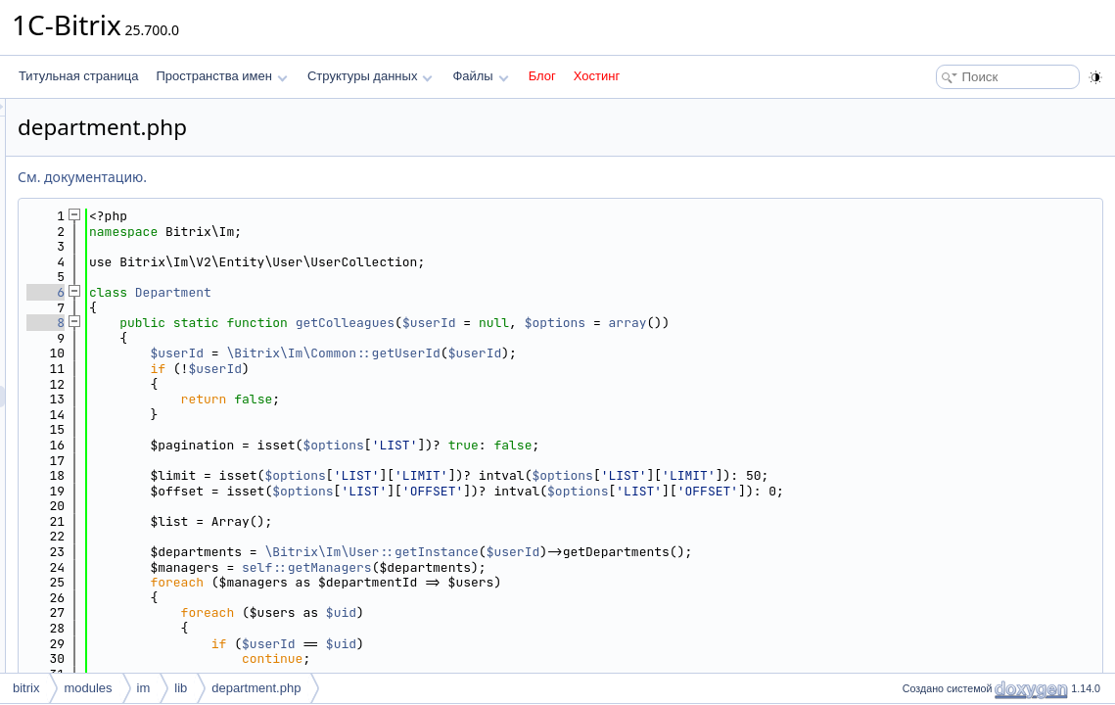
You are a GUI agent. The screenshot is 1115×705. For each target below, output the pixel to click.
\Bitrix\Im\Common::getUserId (577, 353)
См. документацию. (327, 176)
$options (799, 322)
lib (180, 688)
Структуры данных (370, 76)
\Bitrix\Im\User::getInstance (615, 551)
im (144, 688)
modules (88, 688)
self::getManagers (552, 567)
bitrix (26, 688)
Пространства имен (221, 76)
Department (418, 292)
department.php (256, 688)
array (873, 322)
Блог (542, 76)
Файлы (480, 76)
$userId (674, 322)
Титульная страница (78, 76)
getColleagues (589, 322)
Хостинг (597, 76)
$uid (586, 612)
